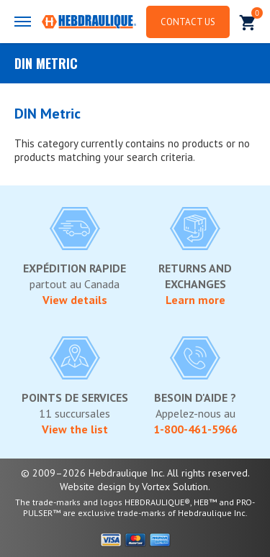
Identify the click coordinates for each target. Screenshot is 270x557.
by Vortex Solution (168, 486)
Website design (93, 486)
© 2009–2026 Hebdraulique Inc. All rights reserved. (135, 472)
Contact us (188, 22)
